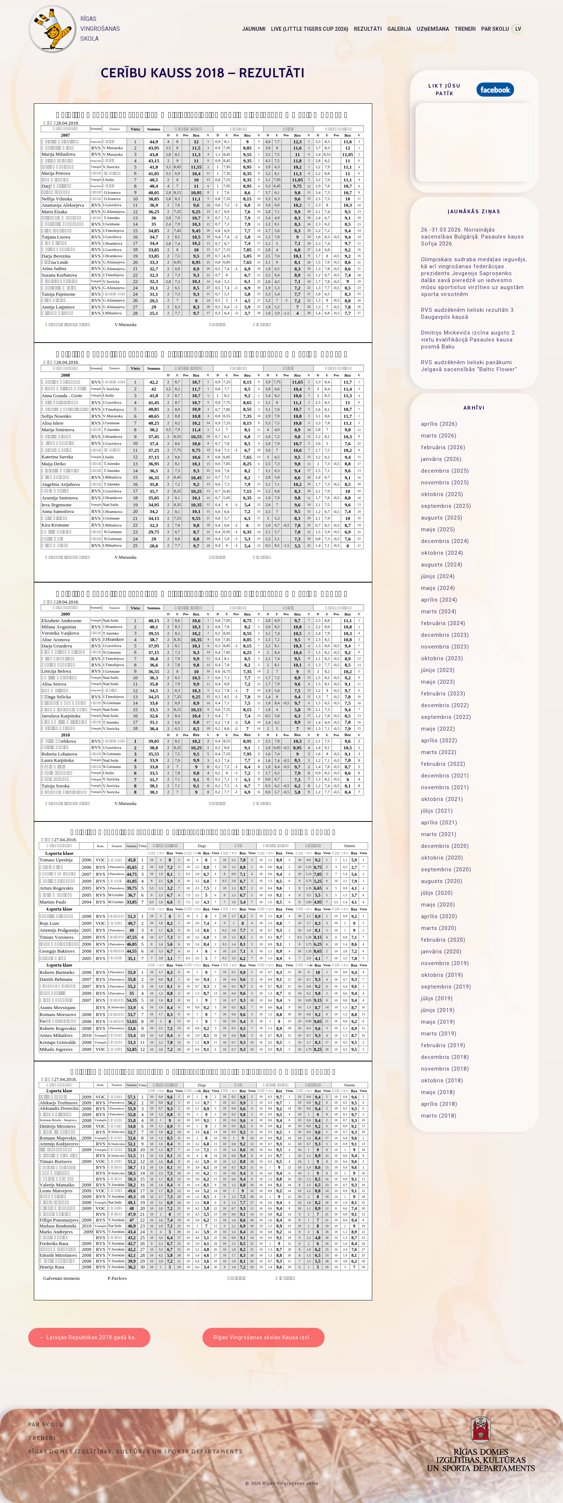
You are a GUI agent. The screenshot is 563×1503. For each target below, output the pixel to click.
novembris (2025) (445, 482)
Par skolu (495, 29)
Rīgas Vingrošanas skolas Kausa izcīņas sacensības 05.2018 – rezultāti (269, 1337)
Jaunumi (254, 29)
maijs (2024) (438, 588)
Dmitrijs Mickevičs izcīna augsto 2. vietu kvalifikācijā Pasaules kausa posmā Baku (468, 339)
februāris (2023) (443, 693)
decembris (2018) (445, 1057)
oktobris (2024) (442, 553)
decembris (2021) (445, 775)
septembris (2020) (446, 869)
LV (518, 29)
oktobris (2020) (442, 857)
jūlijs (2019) (437, 998)
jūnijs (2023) (438, 670)
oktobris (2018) (442, 1080)
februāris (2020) (443, 940)
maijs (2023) (438, 682)
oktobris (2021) (442, 799)
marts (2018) (439, 1115)
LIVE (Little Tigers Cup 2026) (309, 29)
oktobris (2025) (442, 494)
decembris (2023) (445, 635)
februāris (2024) (443, 623)
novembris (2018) (445, 1069)
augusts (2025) (442, 517)
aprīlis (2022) (439, 740)
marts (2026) (439, 435)
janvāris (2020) (441, 951)
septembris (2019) (446, 986)
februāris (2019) (443, 1045)
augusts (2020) (442, 881)
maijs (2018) (438, 1092)
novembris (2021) (445, 787)
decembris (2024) (445, 541)
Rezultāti (368, 29)
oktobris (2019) (442, 975)
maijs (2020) (438, 904)
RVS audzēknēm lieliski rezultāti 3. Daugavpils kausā (468, 313)
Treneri (465, 29)
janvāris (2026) (441, 459)
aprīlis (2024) (439, 600)
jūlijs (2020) (437, 893)
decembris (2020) (445, 846)
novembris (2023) (445, 646)
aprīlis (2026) (439, 424)
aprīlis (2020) (439, 916)
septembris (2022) (446, 717)
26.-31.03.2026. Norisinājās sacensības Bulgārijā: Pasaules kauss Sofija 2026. (472, 236)
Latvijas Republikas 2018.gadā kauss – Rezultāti (98, 1337)
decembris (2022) (445, 705)
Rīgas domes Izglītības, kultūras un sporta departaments (135, 1451)
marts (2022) (439, 752)
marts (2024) (439, 611)
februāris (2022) (443, 764)
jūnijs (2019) (438, 1010)
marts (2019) (439, 1033)
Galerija (399, 29)
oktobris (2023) (442, 658)
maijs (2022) (438, 728)
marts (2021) (439, 834)
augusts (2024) (442, 564)
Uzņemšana (433, 29)
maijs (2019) (438, 1022)
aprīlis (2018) (439, 1104)
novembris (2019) (445, 963)
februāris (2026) (443, 447)
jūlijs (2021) (437, 811)
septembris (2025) (446, 506)
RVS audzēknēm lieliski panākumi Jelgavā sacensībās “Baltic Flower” (469, 366)
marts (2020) (439, 928)
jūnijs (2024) (438, 576)
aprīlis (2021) (439, 822)
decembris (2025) (445, 471)
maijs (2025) (438, 529)
